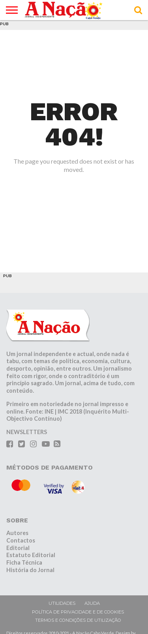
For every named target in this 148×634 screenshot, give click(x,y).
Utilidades (62, 603)
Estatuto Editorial (30, 555)
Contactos (20, 540)
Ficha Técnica (24, 562)
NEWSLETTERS (26, 432)
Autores (17, 533)
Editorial (18, 547)
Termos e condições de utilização (78, 620)
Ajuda (92, 603)
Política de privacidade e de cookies (78, 612)
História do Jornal (30, 570)
